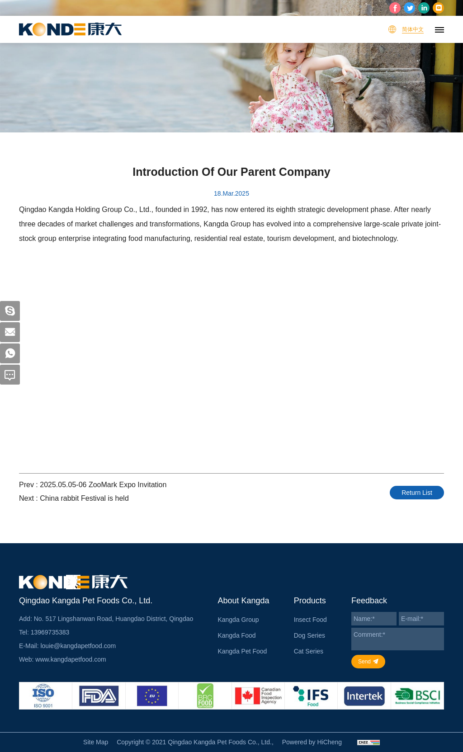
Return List (417, 492)
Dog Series (309, 635)
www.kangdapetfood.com (70, 659)
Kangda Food (236, 635)
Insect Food (310, 619)
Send (364, 661)
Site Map (95, 742)
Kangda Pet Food (242, 651)
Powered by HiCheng (312, 742)
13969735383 (50, 632)
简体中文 (413, 29)
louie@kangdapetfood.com (78, 645)
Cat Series (308, 651)
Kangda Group (238, 619)
